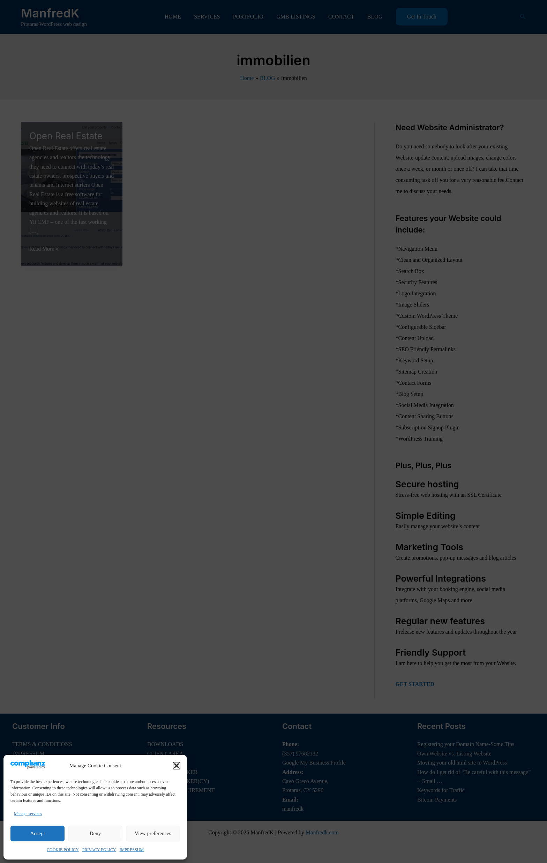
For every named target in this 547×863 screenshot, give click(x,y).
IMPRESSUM (132, 849)
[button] (176, 765)
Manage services (28, 813)
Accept (37, 833)
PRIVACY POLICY (99, 849)
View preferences (153, 833)
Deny (95, 833)
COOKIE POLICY (63, 849)
